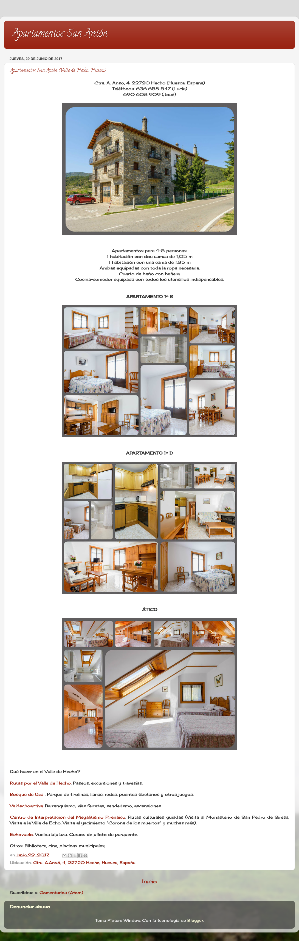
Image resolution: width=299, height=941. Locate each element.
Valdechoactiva (26, 805)
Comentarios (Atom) (61, 892)
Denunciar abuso (30, 906)
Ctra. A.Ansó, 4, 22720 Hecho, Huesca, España (84, 862)
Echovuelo (21, 834)
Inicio (149, 881)
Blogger (195, 920)
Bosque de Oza (26, 794)
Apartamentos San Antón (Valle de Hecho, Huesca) (58, 71)
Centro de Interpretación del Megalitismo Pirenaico (67, 817)
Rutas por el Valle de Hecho (40, 783)
